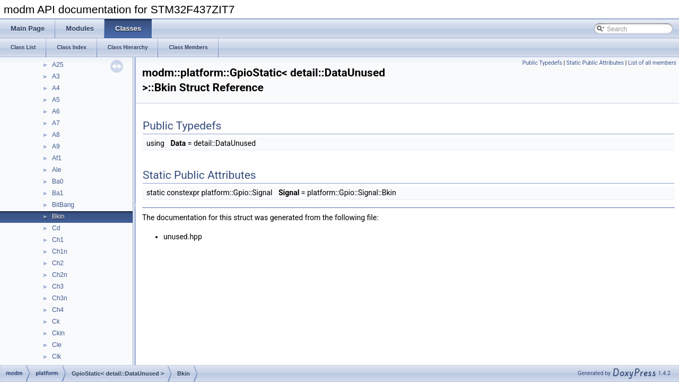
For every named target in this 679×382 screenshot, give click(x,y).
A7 (56, 123)
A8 (56, 134)
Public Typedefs (542, 62)
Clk (56, 356)
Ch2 (58, 263)
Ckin (58, 333)
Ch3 (58, 286)
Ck (56, 321)
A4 (56, 88)
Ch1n (59, 251)
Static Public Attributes (595, 62)
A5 (56, 99)
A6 (56, 111)
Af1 (57, 158)
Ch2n (59, 275)
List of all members (652, 62)
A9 (56, 146)
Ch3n (59, 298)
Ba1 (57, 193)
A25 (57, 64)
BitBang (63, 205)
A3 (56, 76)
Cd (56, 228)
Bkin (58, 216)
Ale (56, 169)
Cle (57, 345)
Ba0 (57, 181)
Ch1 (58, 240)
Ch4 (58, 310)
